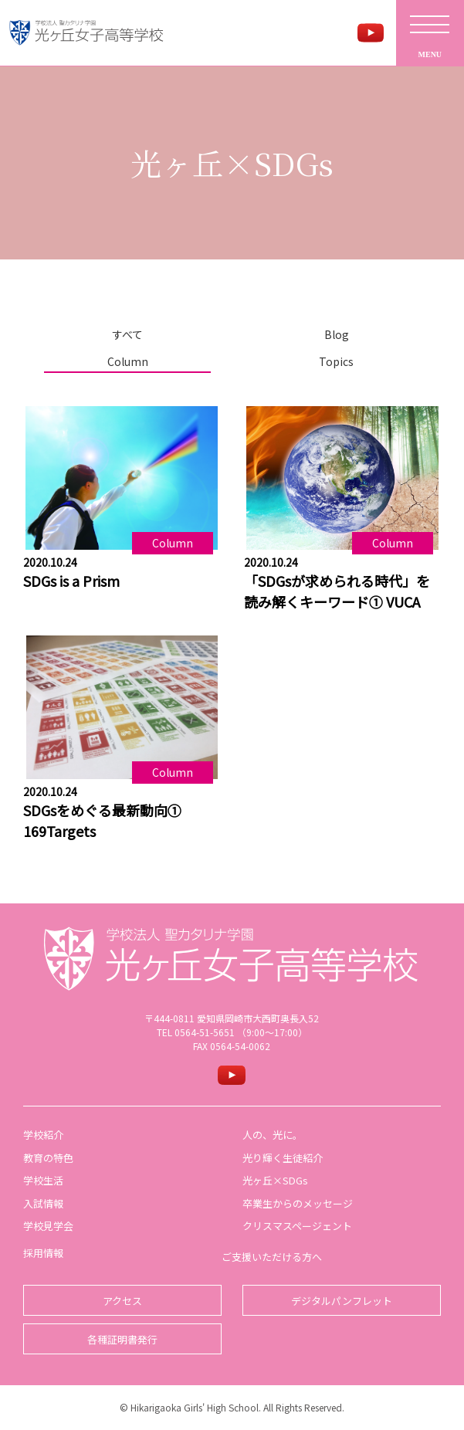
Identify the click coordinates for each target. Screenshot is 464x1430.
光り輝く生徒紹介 (282, 1157)
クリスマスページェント (297, 1225)
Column (127, 361)
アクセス (122, 1300)
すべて (127, 334)
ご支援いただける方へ (272, 1256)
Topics (336, 361)
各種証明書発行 (122, 1339)
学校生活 (43, 1180)
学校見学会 (48, 1225)
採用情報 (43, 1252)
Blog (336, 334)
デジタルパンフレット (341, 1300)
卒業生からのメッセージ (297, 1203)
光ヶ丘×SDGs (275, 1180)
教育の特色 (48, 1157)
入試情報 (43, 1203)
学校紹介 (43, 1134)
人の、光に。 (272, 1134)
